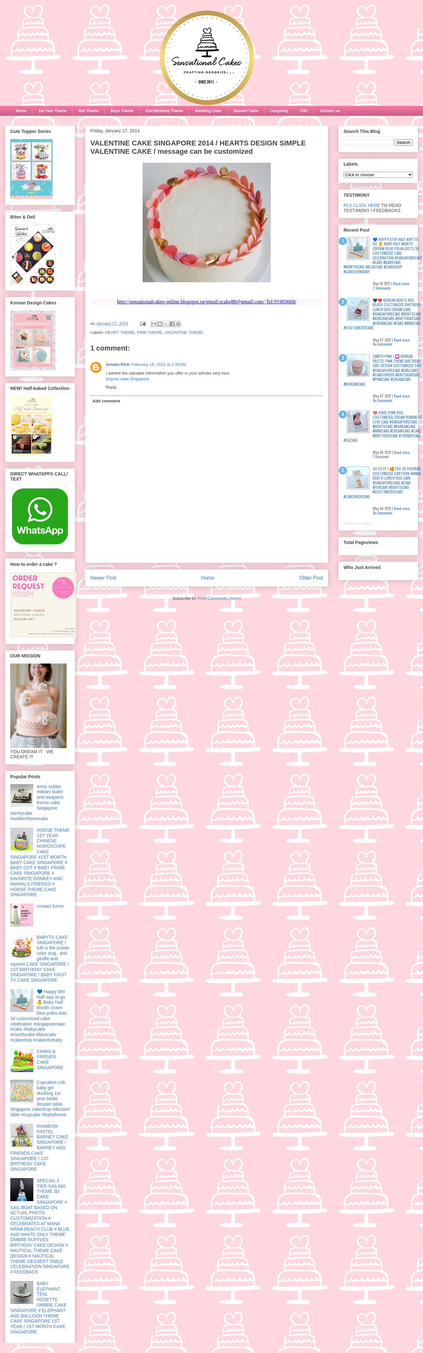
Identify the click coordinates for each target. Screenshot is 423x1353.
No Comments (383, 344)
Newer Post (103, 578)
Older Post (311, 578)
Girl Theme (89, 111)
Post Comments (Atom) (219, 598)
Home (21, 111)
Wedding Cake (208, 111)
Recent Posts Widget (357, 523)
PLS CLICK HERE (362, 205)
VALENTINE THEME (184, 332)
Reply (111, 387)
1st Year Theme (52, 111)
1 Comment (381, 456)
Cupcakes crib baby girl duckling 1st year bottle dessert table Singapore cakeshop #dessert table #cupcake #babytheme (40, 1098)
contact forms (50, 906)
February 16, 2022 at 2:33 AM (158, 364)
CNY (304, 111)
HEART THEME (120, 332)
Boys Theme (122, 111)
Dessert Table (245, 111)
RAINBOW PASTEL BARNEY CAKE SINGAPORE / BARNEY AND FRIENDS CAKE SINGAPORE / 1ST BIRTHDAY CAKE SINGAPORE (39, 1148)
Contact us (330, 111)
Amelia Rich (117, 364)
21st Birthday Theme (164, 111)
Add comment (106, 401)
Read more (401, 283)
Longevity (279, 111)
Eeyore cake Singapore (127, 378)
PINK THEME (149, 332)
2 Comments (382, 288)
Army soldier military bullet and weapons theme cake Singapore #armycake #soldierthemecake (36, 802)
